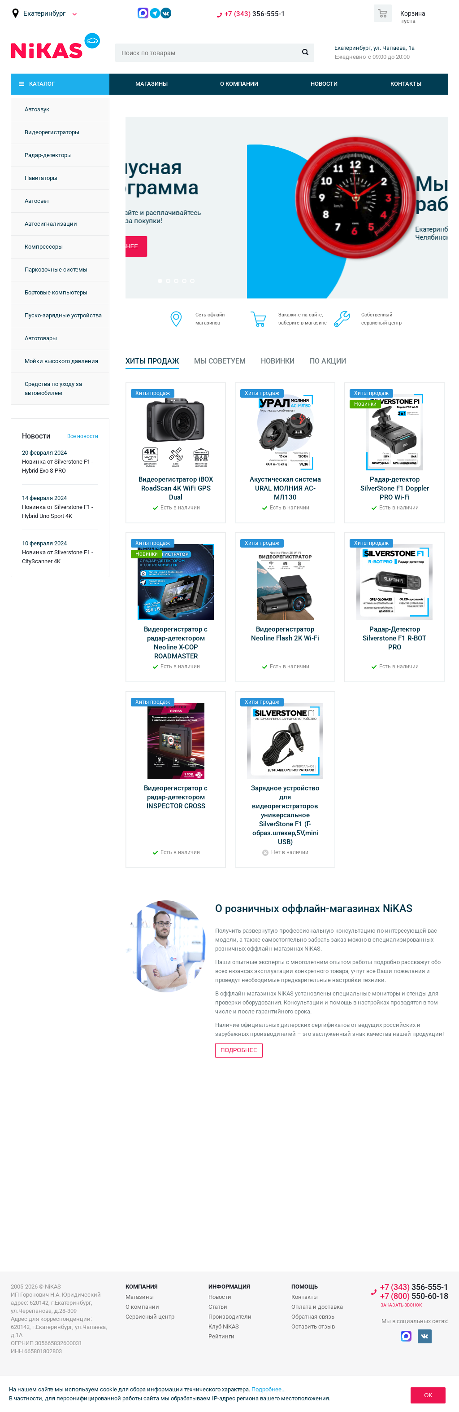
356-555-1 (255, 14)
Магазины (151, 83)
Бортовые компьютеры (56, 292)
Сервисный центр (150, 1316)
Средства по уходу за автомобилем (53, 388)
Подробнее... (268, 1389)
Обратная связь (312, 1316)
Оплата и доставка (317, 1306)
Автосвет (37, 200)
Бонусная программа (347, 177)
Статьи (217, 1306)
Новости (324, 83)
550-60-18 (414, 1296)
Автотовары (41, 338)
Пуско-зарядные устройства (63, 315)
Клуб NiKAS (223, 1326)
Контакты (405, 83)
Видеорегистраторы (52, 132)
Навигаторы (41, 178)
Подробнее (321, 246)
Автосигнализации (51, 223)
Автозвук (37, 109)
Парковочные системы (56, 269)
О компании (239, 83)
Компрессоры (44, 246)
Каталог (42, 83)
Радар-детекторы (48, 155)
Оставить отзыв (313, 1326)
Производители (229, 1316)
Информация (229, 1286)
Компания (142, 1286)
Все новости (82, 436)
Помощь (304, 1286)
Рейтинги (221, 1336)
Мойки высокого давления (61, 361)
